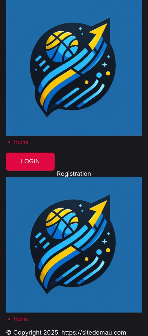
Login (30, 161)
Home (21, 142)
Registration (74, 174)
